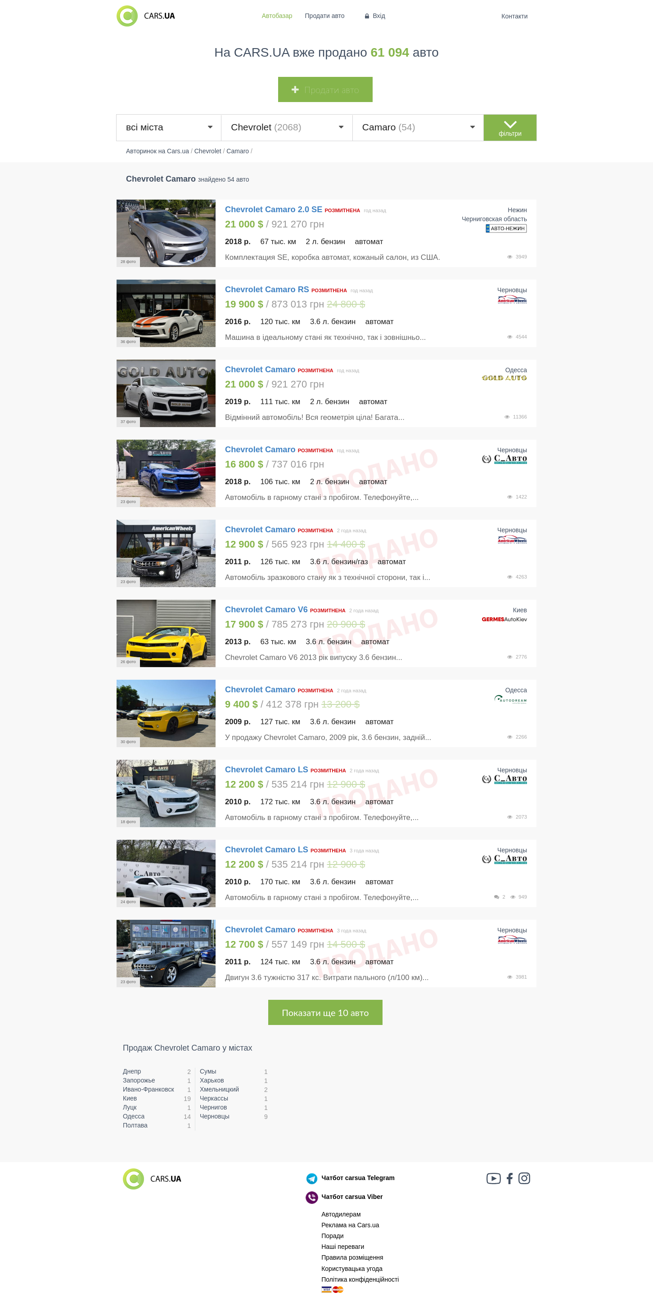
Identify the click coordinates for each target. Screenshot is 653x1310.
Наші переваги (342, 1246)
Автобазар (277, 15)
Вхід (374, 15)
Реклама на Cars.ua (350, 1225)
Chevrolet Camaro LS (266, 769)
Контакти (514, 16)
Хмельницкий (219, 1089)
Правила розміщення (352, 1257)
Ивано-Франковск (148, 1089)
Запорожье (139, 1080)
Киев (130, 1098)
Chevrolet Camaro (261, 369)
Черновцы (215, 1116)
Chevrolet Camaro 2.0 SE (273, 209)
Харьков (212, 1080)
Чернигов (213, 1107)
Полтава (135, 1125)
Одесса (133, 1116)
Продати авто (325, 15)
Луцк (130, 1107)
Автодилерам (340, 1214)
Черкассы (214, 1098)
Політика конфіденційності (360, 1279)
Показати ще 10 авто (325, 1012)
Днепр (132, 1071)
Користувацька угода (352, 1268)
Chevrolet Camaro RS (267, 289)
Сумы (208, 1071)
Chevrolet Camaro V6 (266, 609)
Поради (332, 1235)
